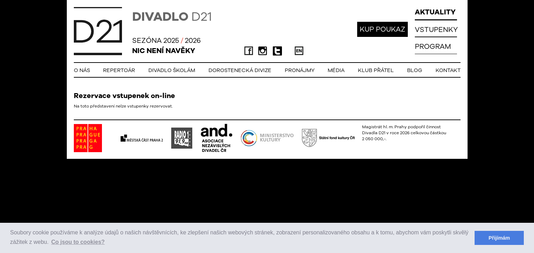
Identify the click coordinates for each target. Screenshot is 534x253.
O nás (82, 70)
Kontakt (448, 70)
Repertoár (119, 70)
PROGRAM (433, 46)
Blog (414, 70)
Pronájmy (300, 70)
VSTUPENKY (436, 29)
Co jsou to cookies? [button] (78, 242)
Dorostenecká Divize (239, 70)
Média (336, 70)
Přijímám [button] (499, 238)
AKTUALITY (435, 12)
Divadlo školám (171, 70)
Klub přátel (376, 70)
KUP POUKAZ (382, 29)
